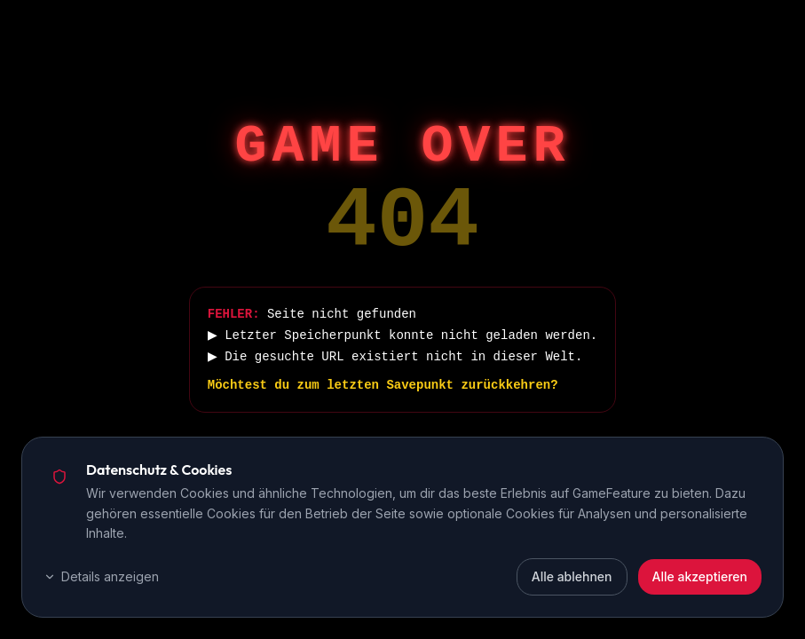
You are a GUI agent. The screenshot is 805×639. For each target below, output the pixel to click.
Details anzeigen (101, 576)
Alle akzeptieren (700, 576)
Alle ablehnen (572, 576)
